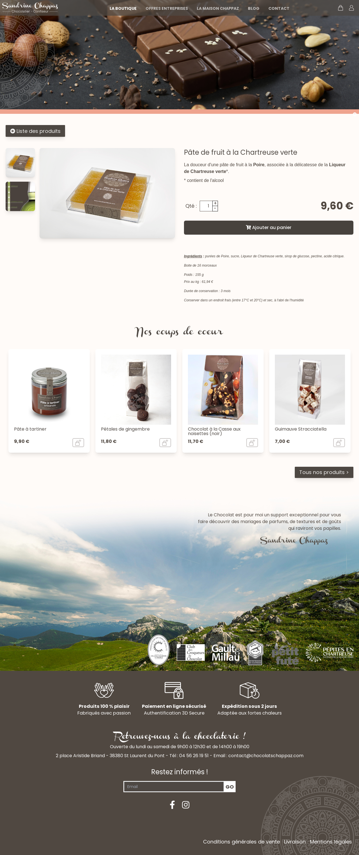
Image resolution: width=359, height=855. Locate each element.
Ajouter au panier (268, 227)
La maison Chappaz (218, 8)
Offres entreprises (167, 8)
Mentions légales (331, 841)
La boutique (123, 8)
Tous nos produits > (324, 472)
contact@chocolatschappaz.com (265, 755)
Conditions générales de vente (241, 841)
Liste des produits (35, 131)
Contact (278, 8)
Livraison (295, 841)
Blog (253, 8)
